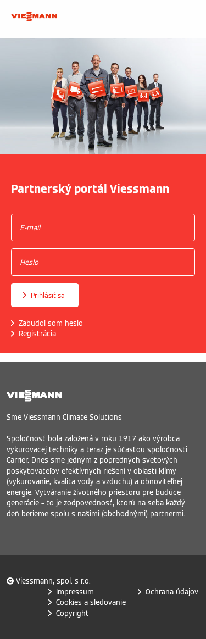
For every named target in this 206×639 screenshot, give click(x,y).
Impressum (75, 592)
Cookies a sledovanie (91, 602)
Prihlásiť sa (48, 295)
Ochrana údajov (172, 592)
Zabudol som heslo (51, 323)
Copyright (72, 613)
